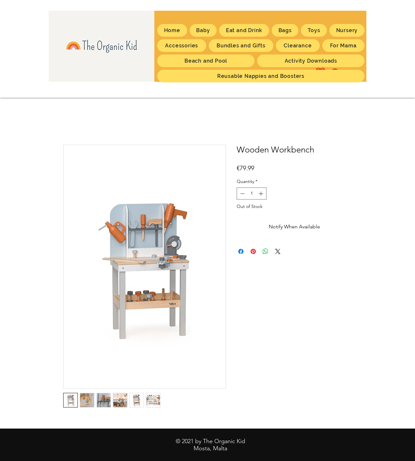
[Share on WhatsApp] (265, 251)
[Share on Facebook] (241, 251)
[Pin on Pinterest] (253, 251)
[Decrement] (242, 193)
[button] (343, 45)
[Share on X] (278, 251)
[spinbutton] (251, 193)
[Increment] (261, 193)
